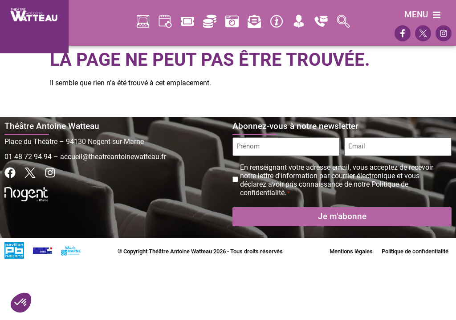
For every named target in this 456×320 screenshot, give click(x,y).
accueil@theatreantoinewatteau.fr (113, 156)
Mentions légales (351, 251)
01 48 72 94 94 (28, 156)
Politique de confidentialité (415, 251)
